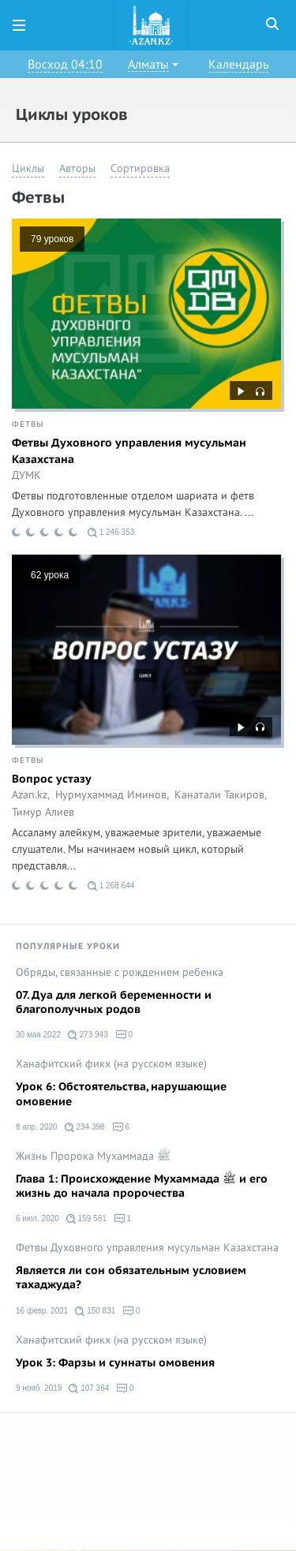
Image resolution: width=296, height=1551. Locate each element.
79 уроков (52, 239)
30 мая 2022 (38, 1034)
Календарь (238, 65)
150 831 (95, 1311)
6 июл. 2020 (37, 1218)
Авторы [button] (77, 168)
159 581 (86, 1219)
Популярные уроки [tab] (68, 946)
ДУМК (26, 475)
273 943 (88, 1035)
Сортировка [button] (140, 168)
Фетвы (27, 424)
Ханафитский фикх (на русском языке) (111, 1064)
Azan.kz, (31, 795)
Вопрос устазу (52, 779)
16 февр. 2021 (42, 1310)
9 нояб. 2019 (39, 1388)
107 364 (89, 1388)
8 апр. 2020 (37, 1127)
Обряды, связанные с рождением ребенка (119, 972)
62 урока (50, 575)
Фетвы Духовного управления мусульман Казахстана (129, 451)
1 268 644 (111, 886)
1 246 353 (111, 532)
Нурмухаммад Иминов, (112, 795)
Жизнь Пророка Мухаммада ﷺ (93, 1156)
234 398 (85, 1127)
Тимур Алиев (43, 812)
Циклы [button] (28, 168)
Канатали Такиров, (220, 795)
